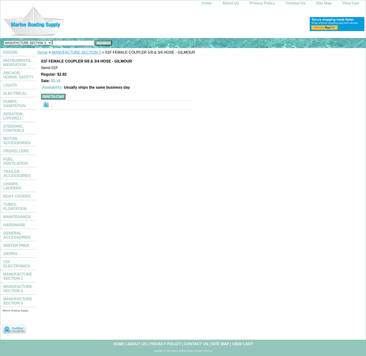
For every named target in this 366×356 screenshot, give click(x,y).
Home (43, 52)
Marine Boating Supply (15, 310)
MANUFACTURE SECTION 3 (76, 52)
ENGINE (10, 52)
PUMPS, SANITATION (14, 104)
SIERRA (10, 254)
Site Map (324, 3)
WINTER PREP (16, 246)
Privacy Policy (262, 3)
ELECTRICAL (15, 93)
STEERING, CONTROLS (13, 128)
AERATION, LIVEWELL (13, 116)
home (207, 3)
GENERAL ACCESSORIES (16, 235)
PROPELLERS (15, 151)
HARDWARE (14, 225)
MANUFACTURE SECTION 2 (17, 289)
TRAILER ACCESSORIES (16, 174)
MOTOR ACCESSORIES (16, 141)
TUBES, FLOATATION (15, 206)
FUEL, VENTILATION (15, 161)
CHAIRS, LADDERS (12, 186)
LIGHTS (10, 85)
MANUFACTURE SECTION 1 (17, 276)
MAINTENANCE (17, 217)
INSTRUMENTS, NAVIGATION (17, 63)
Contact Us (295, 3)
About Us (230, 3)
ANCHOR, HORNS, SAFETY (18, 75)
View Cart (350, 3)
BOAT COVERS (16, 196)
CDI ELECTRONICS (16, 264)
